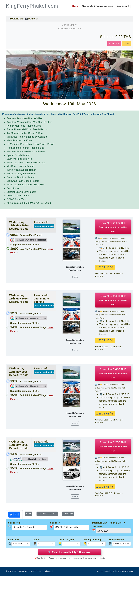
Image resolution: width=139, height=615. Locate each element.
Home (75, 6)
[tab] (14, 514)
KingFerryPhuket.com (32, 6)
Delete (75, 277)
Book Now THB (113, 226)
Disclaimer (47, 571)
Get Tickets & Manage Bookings (97, 6)
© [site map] (7, 571)
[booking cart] (131, 6)
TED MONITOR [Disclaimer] (126, 571)
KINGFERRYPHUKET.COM (29, 571)
